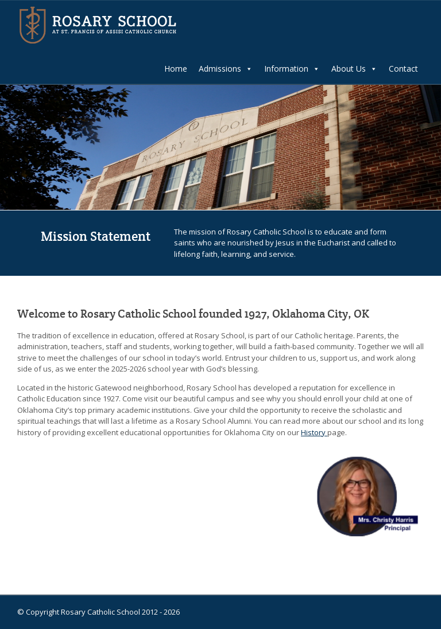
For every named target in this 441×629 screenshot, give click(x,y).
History (314, 432)
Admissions (226, 68)
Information (292, 68)
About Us (354, 68)
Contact (403, 68)
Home (175, 68)
